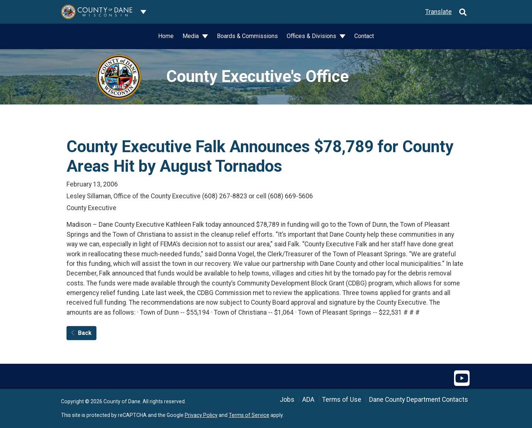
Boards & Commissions (247, 36)
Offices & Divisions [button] (312, 36)
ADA (308, 399)
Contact (364, 36)
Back (81, 332)
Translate (438, 12)
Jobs (287, 399)
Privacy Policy (201, 415)
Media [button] (191, 36)
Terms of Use (341, 399)
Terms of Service (249, 415)
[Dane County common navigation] (143, 12)
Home (166, 36)
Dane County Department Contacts (418, 399)
